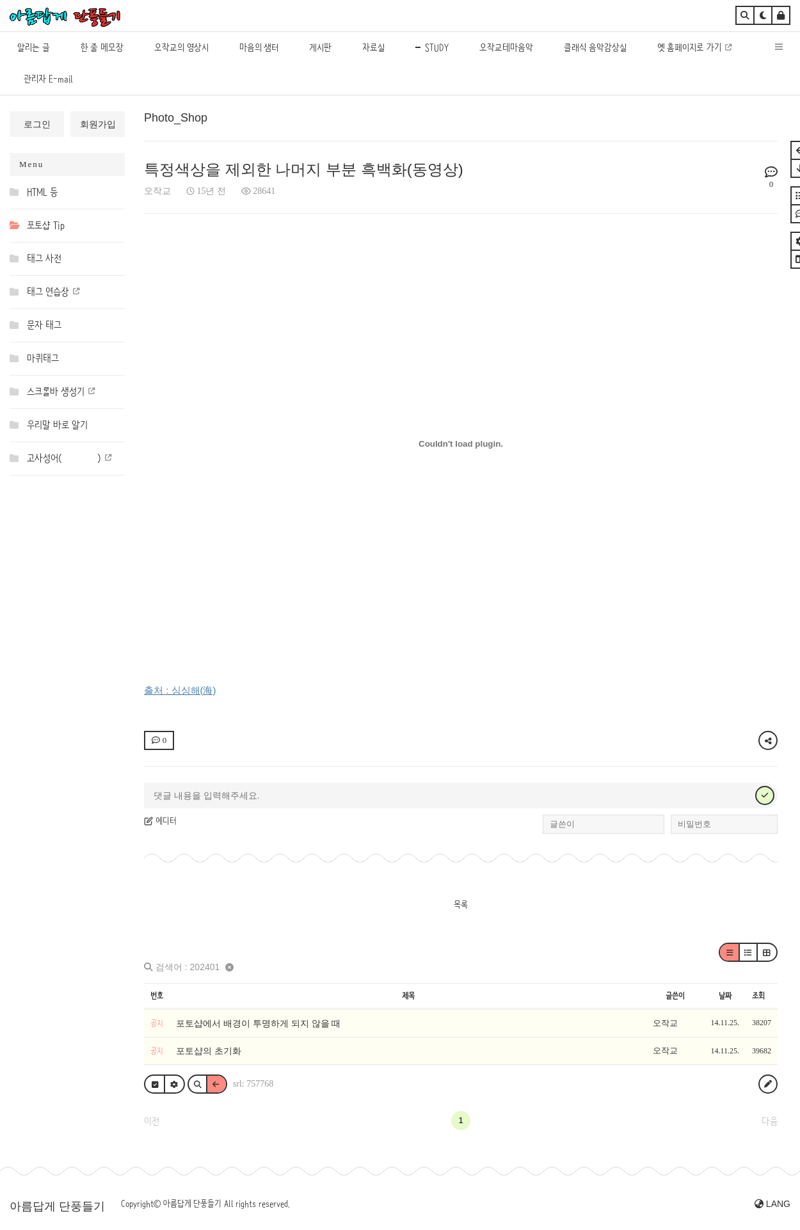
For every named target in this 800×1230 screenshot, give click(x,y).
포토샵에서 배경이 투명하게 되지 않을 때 (258, 1023)
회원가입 (98, 124)
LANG (772, 1204)
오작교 (157, 191)
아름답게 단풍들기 (57, 1206)
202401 (205, 967)
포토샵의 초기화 (208, 1051)
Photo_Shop (175, 117)
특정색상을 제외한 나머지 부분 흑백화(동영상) (303, 169)
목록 (461, 904)
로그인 (37, 124)
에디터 (160, 820)
